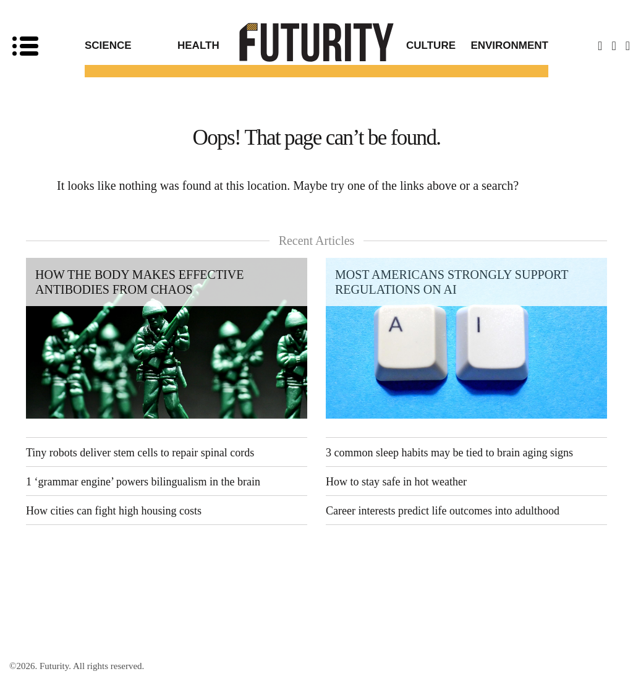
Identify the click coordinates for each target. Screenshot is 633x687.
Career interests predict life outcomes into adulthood (442, 511)
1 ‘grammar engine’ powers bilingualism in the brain (143, 482)
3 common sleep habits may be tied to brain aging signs (449, 452)
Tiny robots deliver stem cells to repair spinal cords (140, 452)
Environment (509, 45)
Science (108, 45)
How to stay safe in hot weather (396, 482)
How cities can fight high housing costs (114, 511)
